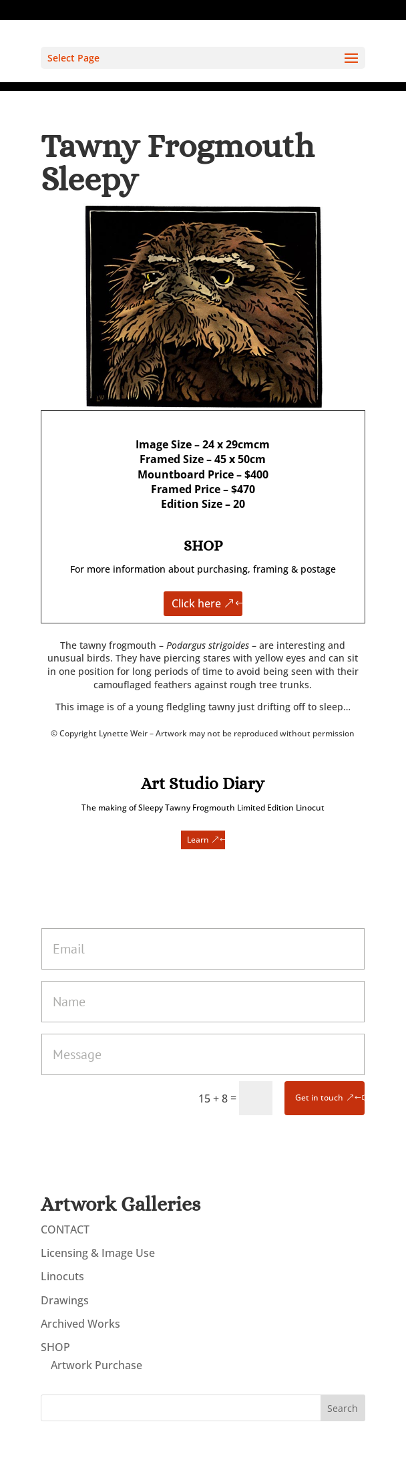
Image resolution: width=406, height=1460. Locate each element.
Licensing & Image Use (98, 1253)
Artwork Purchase (96, 1365)
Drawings (65, 1300)
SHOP (55, 1347)
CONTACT (65, 1229)
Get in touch (319, 1097)
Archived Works (80, 1323)
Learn (198, 839)
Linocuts (62, 1276)
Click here (196, 603)
